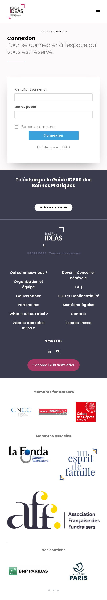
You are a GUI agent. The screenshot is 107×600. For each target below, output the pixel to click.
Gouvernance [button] (28, 295)
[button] (98, 11)
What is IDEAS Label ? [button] (28, 313)
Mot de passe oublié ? (53, 147)
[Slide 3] (58, 590)
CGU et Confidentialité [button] (78, 295)
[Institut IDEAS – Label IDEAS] (16, 12)
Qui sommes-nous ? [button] (28, 272)
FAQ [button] (78, 286)
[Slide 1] (49, 590)
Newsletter (53, 341)
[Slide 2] (53, 590)
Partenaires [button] (28, 304)
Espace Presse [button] (78, 322)
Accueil (45, 31)
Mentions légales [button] (78, 304)
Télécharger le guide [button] (53, 207)
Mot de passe (25, 107)
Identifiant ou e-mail (30, 89)
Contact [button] (78, 313)
